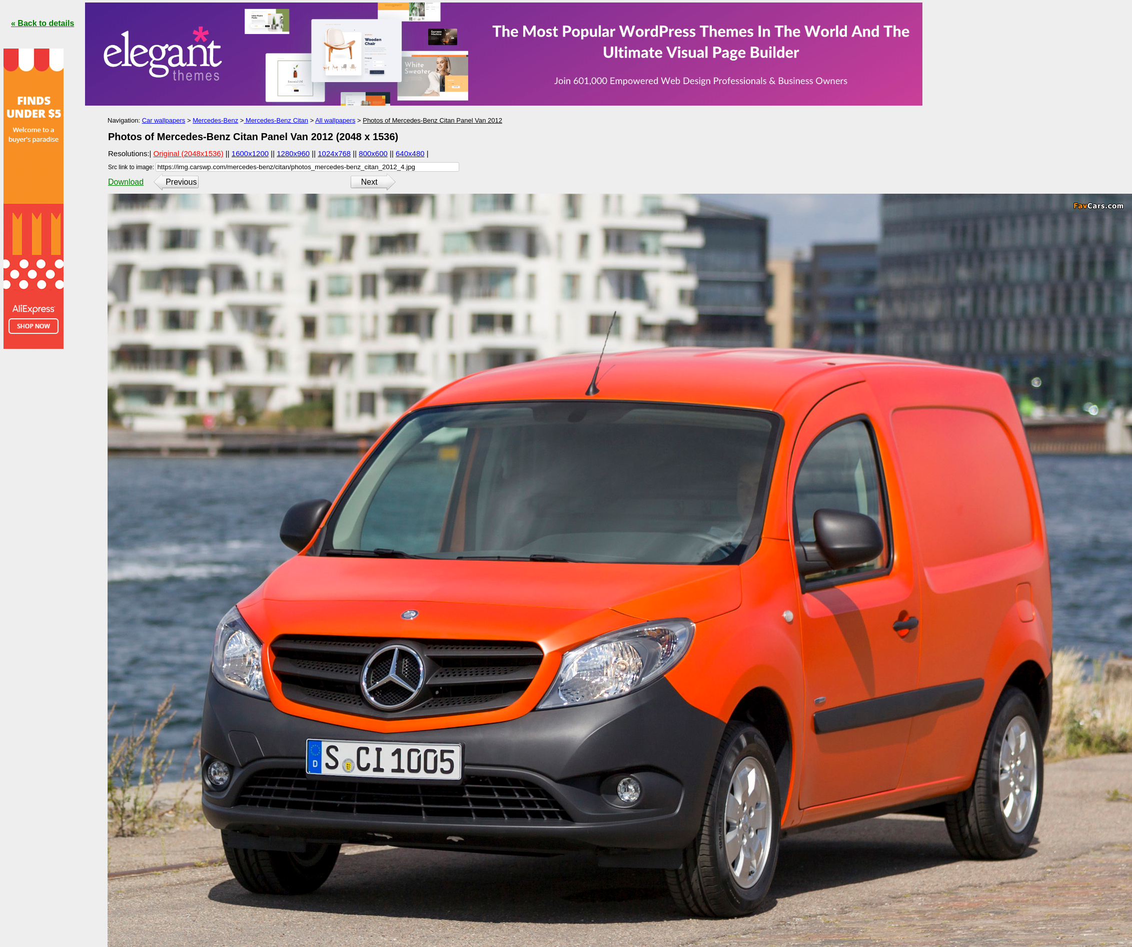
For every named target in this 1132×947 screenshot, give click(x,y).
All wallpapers (335, 120)
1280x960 (293, 153)
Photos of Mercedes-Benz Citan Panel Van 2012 (432, 120)
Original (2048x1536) (189, 153)
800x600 (373, 153)
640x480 (410, 153)
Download (126, 182)
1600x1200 (250, 153)
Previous (181, 182)
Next (369, 182)
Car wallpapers (164, 120)
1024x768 (334, 153)
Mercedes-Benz (215, 120)
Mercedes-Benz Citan (276, 120)
